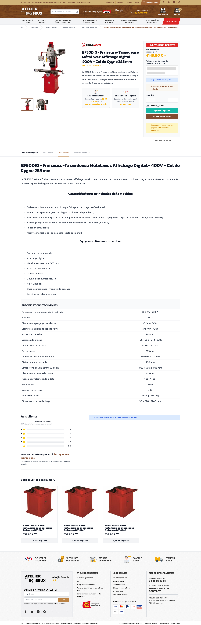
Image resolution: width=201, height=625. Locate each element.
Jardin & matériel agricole (129, 22)
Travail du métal (42, 22)
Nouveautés (118, 591)
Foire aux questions (85, 577)
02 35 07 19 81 (157, 581)
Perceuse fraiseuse (89, 28)
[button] (162, 140)
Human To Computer (90, 623)
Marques (120, 3)
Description (48, 153)
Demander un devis (162, 116)
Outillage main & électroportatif (63, 22)
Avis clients (64, 153)
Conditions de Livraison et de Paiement (89, 595)
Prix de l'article (152, 49)
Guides (129, 3)
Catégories (34, 28)
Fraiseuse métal (69, 28)
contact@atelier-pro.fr (96, 104)
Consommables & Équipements (89, 22)
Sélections (110, 3)
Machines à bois (27, 22)
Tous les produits (120, 577)
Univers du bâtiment (110, 22)
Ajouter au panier (162, 110)
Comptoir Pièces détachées (151, 22)
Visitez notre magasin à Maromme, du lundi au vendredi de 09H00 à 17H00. (56, 3)
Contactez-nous (150, 3)
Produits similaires (82, 153)
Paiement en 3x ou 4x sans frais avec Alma (90, 589)
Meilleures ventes (120, 594)
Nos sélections (119, 584)
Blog (137, 3)
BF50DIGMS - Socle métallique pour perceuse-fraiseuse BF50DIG (39, 527)
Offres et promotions (121, 588)
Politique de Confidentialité (170, 623)
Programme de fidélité (86, 584)
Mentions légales (151, 623)
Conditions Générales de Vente (130, 623)
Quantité (150, 95)
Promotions (171, 21)
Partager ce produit (162, 140)
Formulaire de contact (159, 590)
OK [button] (64, 599)
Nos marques (118, 581)
